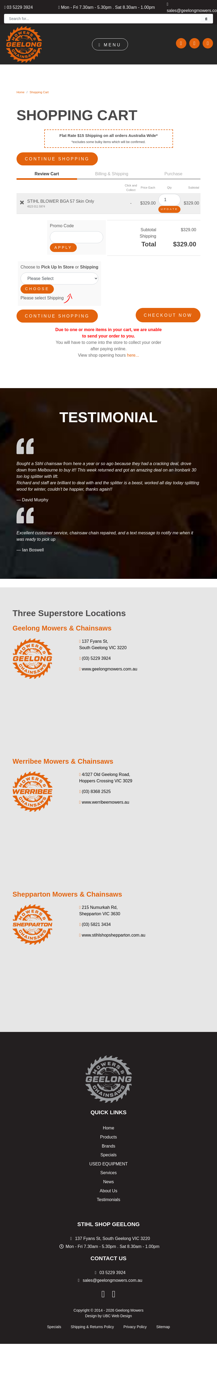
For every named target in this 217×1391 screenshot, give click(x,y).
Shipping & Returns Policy (92, 1323)
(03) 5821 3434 (95, 920)
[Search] (102, 18)
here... (133, 351)
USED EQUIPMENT (108, 1160)
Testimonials (108, 1196)
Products (108, 1133)
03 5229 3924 (18, 7)
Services (108, 1169)
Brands (108, 1142)
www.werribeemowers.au (104, 798)
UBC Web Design (117, 1312)
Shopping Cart (39, 92)
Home (21, 92)
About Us (108, 1187)
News (108, 1178)
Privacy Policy (135, 1323)
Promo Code (62, 224)
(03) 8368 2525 (95, 787)
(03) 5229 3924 (95, 654)
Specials (108, 1151)
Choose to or (59, 265)
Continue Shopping (59, 157)
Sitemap (163, 1323)
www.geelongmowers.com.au (108, 665)
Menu (109, 44)
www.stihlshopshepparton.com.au (112, 931)
